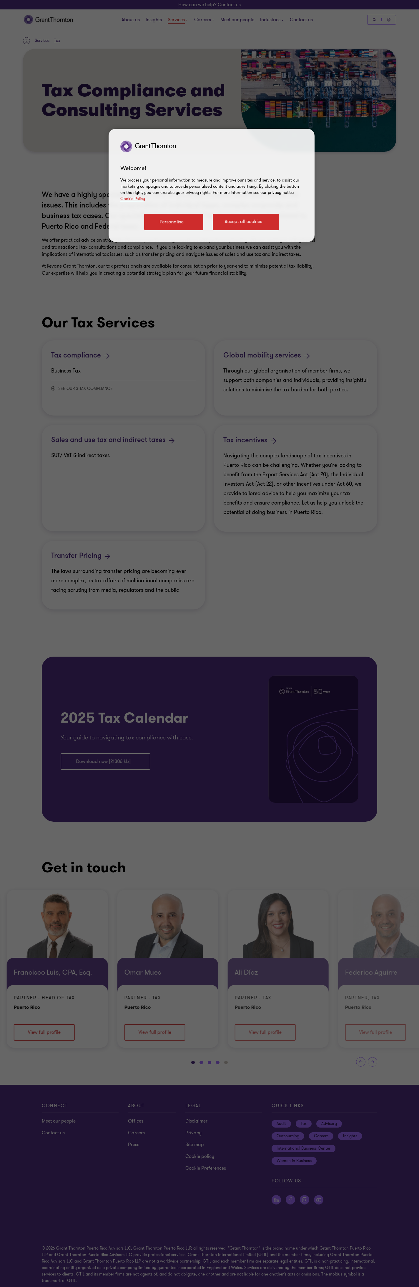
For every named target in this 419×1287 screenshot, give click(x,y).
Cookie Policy (132, 199)
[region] (212, 185)
